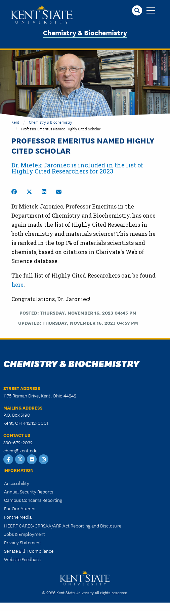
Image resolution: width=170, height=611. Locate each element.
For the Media (18, 516)
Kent (15, 122)
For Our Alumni (19, 508)
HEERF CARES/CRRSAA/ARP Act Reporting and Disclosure (62, 525)
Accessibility (16, 483)
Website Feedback (22, 559)
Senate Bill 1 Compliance (28, 550)
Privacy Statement (22, 542)
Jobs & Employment (24, 534)
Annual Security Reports (28, 491)
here (17, 284)
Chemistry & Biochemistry (85, 32)
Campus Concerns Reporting (33, 500)
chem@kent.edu (20, 450)
